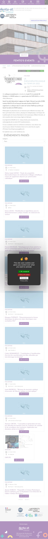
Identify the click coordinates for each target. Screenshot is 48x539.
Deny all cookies (24, 274)
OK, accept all (24, 271)
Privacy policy (24, 281)
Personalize (24, 278)
